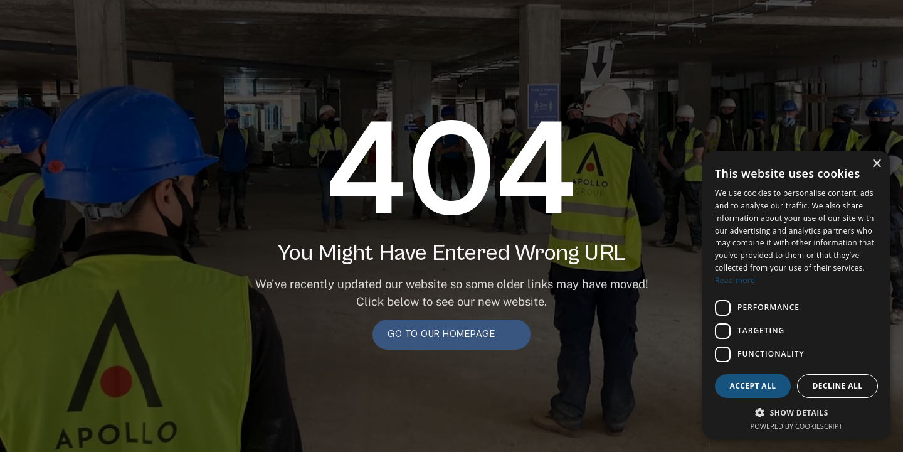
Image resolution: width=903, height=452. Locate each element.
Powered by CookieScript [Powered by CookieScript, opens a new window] (797, 426)
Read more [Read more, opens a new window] (735, 280)
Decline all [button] (838, 385)
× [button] (876, 164)
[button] (796, 412)
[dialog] (796, 295)
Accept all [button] (753, 385)
